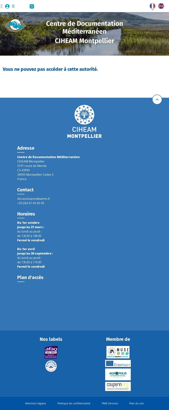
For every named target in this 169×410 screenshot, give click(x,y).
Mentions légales (35, 403)
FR (151, 5)
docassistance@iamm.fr (33, 199)
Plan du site (136, 403)
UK (160, 5)
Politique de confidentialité (73, 403)
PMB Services (110, 403)
